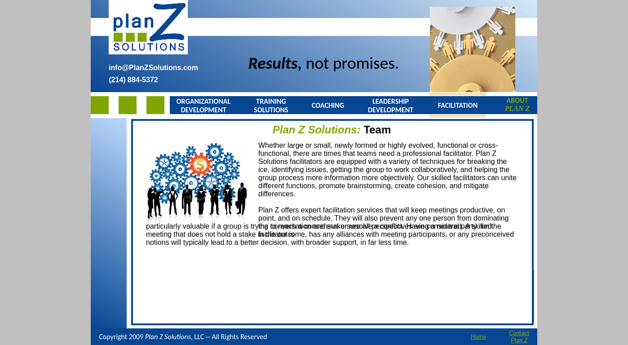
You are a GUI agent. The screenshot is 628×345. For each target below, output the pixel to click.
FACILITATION (458, 105)
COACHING (328, 105)
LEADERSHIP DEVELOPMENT (390, 105)
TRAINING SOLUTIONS (271, 105)
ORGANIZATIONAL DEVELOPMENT (203, 105)
